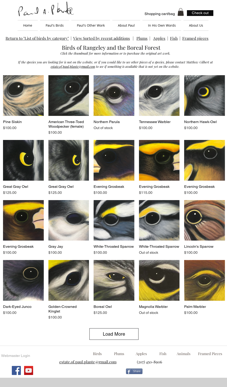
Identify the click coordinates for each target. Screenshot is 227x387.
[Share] (134, 371)
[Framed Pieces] (210, 353)
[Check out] (200, 13)
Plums (142, 38)
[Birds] (97, 353)
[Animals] (183, 353)
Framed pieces (195, 38)
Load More (114, 334)
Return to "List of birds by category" (37, 38)
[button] (180, 12)
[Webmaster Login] (15, 356)
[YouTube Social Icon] (28, 370)
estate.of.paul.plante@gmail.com (73, 66)
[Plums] (119, 353)
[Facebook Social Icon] (16, 370)
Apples (159, 38)
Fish (174, 38)
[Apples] (141, 353)
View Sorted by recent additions (101, 38)
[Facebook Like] (182, 373)
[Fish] (163, 353)
